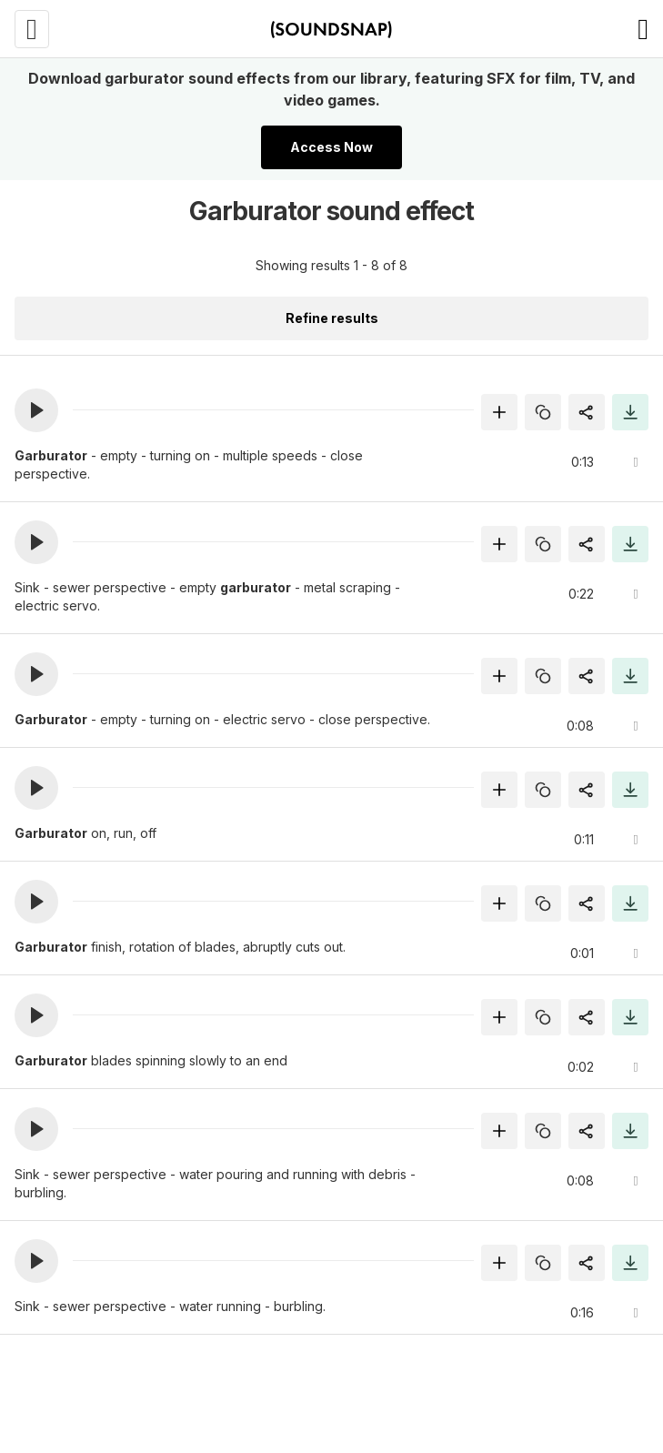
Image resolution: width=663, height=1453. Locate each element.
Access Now (331, 147)
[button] (36, 410)
